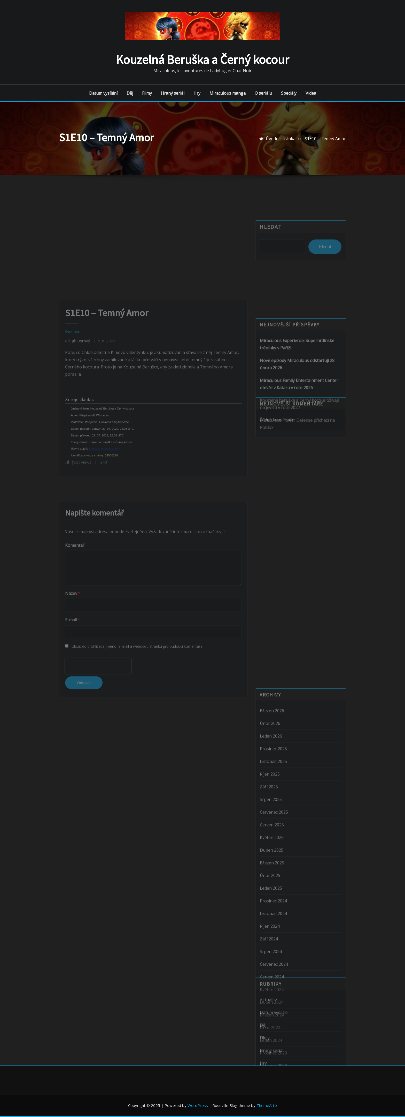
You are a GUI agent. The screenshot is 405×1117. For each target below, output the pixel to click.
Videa (311, 93)
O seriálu (263, 93)
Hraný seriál (172, 93)
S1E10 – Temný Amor (325, 139)
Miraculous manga (227, 93)
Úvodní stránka (280, 139)
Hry (196, 93)
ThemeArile (266, 1105)
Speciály (289, 93)
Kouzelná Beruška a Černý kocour (202, 59)
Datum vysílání (103, 93)
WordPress (198, 1105)
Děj (130, 93)
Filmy (147, 93)
